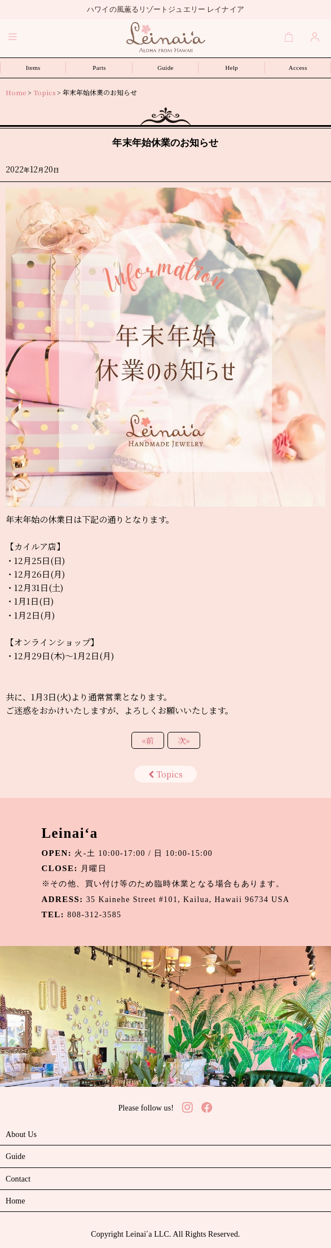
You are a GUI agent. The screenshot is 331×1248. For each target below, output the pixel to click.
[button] (13, 36)
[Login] (315, 36)
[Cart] (289, 36)
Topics (165, 774)
